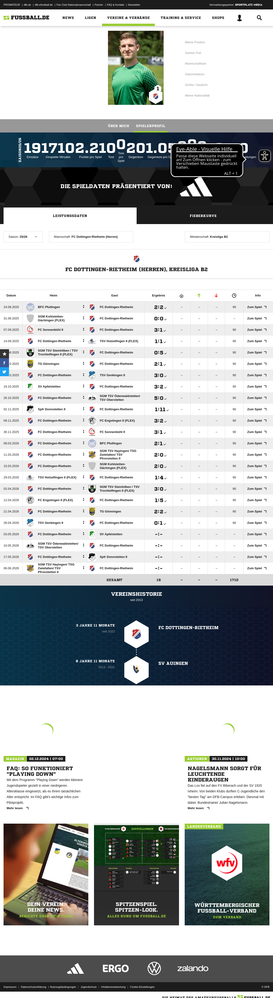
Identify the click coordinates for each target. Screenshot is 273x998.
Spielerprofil (150, 126)
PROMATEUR (12, 4)
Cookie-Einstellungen (142, 986)
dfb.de (27, 4)
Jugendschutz (89, 986)
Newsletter (134, 4)
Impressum (10, 986)
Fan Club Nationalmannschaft (74, 4)
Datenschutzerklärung (33, 986)
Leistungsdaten (70, 215)
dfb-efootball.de (44, 4)
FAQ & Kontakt (115, 4)
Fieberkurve (203, 215)
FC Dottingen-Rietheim (64, 67)
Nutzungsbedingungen (63, 986)
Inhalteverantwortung (113, 986)
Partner (99, 4)
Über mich (118, 126)
